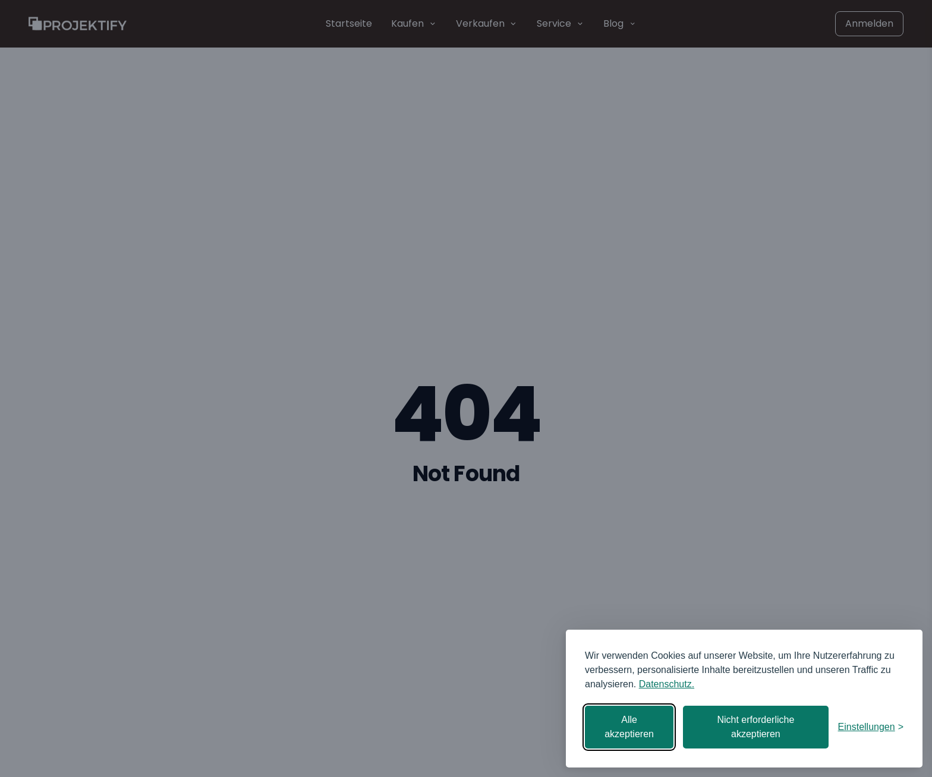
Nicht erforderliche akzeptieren (755, 727)
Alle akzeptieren (629, 727)
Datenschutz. (666, 684)
